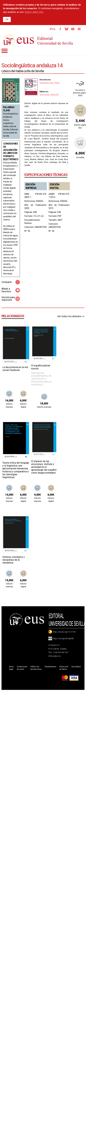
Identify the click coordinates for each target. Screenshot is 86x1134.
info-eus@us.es (54, 656)
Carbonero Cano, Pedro (50, 83)
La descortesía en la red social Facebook (15, 369)
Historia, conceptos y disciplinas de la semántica (13, 560)
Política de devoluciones (36, 668)
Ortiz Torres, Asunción (49, 94)
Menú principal (5, 51)
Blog (52, 28)
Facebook (60, 29)
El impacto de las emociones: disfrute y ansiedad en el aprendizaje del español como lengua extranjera (43, 467)
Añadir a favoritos (6, 290)
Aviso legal (11, 668)
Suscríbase (76, 667)
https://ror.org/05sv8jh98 (63, 638)
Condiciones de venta (22, 668)
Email (79, 29)
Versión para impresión (8, 298)
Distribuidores (50, 667)
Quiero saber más (34, 12)
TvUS (72, 29)
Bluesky (66, 29)
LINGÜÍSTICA (41, 227)
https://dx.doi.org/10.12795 (64, 632)
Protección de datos (63, 668)
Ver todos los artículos (69, 316)
